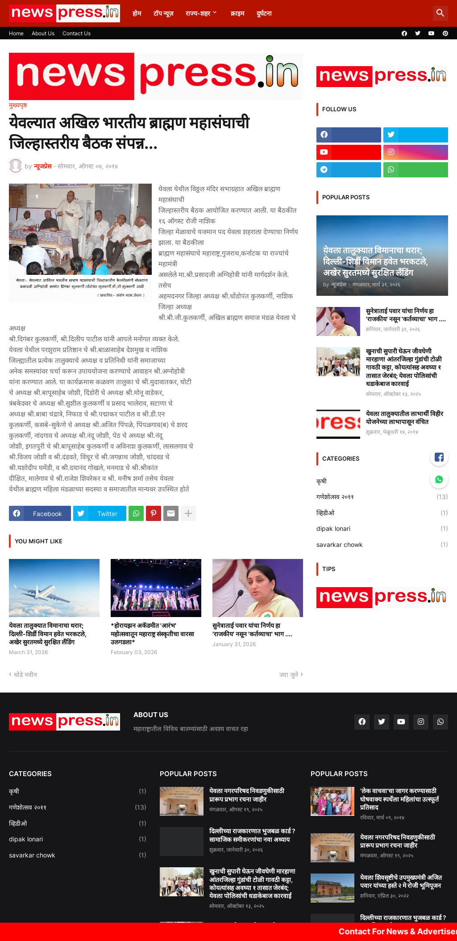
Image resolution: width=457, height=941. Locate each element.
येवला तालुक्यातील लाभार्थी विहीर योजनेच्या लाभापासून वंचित (404, 417)
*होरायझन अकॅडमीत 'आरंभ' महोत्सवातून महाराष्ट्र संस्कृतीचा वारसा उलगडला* (152, 633)
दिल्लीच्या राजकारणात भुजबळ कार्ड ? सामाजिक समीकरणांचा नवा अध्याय (252, 835)
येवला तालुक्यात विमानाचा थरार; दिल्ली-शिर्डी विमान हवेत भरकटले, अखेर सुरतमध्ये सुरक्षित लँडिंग (48, 633)
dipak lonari (382, 528)
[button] (440, 13)
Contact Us (76, 33)
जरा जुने (288, 674)
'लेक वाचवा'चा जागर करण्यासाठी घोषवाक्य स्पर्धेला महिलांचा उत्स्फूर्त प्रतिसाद (399, 799)
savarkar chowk (382, 544)
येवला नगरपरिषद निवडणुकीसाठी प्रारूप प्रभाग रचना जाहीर (246, 794)
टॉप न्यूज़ (163, 13)
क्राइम (237, 13)
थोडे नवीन (25, 674)
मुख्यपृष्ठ (18, 105)
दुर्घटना (264, 13)
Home (16, 33)
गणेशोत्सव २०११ (382, 496)
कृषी (382, 481)
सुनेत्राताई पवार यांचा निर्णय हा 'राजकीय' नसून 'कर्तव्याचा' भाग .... (252, 629)
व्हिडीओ (382, 512)
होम (137, 13)
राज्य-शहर (198, 13)
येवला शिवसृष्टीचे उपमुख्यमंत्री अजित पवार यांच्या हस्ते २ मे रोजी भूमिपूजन (401, 881)
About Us (43, 33)
